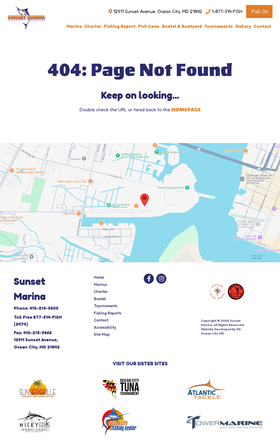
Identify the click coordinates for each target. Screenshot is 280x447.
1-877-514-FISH (227, 11)
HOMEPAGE (186, 110)
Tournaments (218, 26)
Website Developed (216, 329)
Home (99, 277)
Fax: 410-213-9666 (33, 332)
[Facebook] (149, 279)
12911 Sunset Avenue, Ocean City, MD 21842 (157, 11)
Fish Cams (149, 26)
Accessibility (105, 327)
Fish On (259, 12)
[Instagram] (161, 279)
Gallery (243, 26)
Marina (74, 26)
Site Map (102, 334)
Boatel (100, 298)
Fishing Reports (107, 313)
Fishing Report (119, 26)
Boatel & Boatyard (182, 26)
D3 (238, 329)
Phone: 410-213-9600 (36, 308)
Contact (262, 26)
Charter (92, 26)
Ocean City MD (212, 333)
